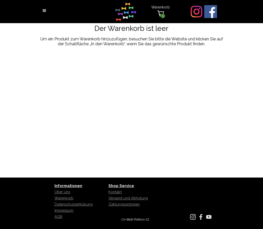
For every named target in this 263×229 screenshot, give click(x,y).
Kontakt (115, 192)
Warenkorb (63, 198)
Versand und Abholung (128, 198)
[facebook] (210, 11)
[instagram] (196, 11)
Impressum (63, 210)
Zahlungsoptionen (124, 204)
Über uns (62, 192)
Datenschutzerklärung (73, 204)
